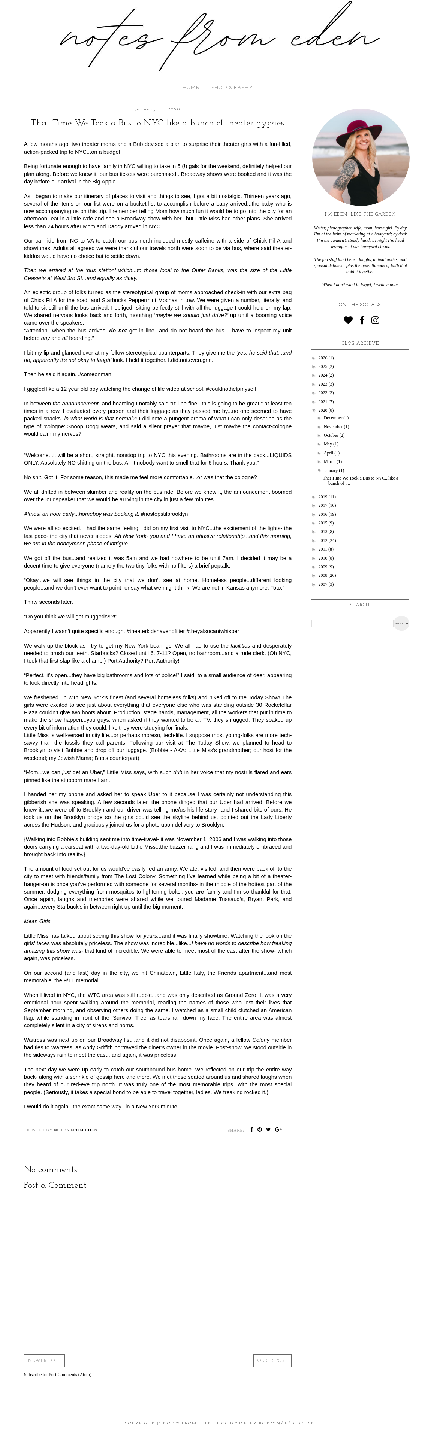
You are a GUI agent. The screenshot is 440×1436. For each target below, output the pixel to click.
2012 (324, 540)
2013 (324, 531)
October (332, 435)
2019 (324, 496)
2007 (324, 584)
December (333, 417)
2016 (324, 514)
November (334, 426)
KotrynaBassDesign (287, 1423)
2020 (324, 410)
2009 (324, 566)
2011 (324, 549)
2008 (324, 575)
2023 (324, 384)
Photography (232, 88)
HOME (191, 88)
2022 (324, 392)
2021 (324, 401)
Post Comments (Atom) (70, 1374)
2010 (324, 558)
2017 (324, 505)
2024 (324, 375)
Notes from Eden (187, 1423)
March (330, 461)
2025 (324, 366)
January (331, 470)
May (328, 444)
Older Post (272, 1361)
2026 (324, 357)
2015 (324, 523)
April (329, 453)
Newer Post (44, 1361)
